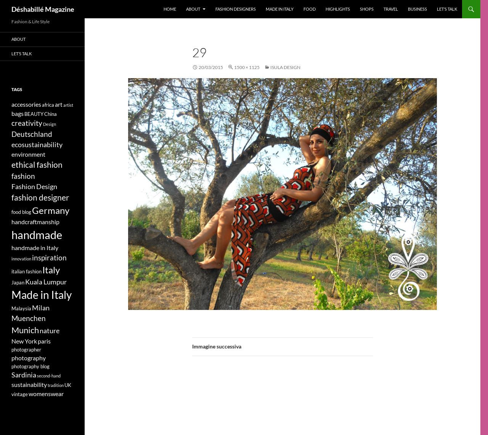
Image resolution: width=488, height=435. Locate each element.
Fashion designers (235, 8)
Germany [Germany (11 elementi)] (50, 210)
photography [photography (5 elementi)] (28, 357)
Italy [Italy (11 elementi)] (51, 269)
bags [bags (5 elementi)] (17, 113)
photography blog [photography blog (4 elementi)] (30, 366)
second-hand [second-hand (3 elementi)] (49, 375)
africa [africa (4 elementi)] (48, 105)
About (193, 8)
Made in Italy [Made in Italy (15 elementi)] (41, 295)
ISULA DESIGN (285, 67)
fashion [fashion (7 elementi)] (23, 176)
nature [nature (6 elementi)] (49, 331)
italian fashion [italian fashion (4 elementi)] (26, 271)
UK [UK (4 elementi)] (67, 385)
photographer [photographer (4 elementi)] (26, 350)
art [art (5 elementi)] (59, 104)
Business (417, 8)
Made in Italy (280, 8)
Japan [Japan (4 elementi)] (17, 282)
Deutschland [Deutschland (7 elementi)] (31, 134)
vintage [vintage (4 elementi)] (19, 394)
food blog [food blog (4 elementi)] (21, 212)
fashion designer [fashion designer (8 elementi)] (40, 197)
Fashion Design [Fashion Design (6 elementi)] (34, 187)
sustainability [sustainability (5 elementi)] (29, 384)
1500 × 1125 (247, 67)
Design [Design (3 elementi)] (49, 124)
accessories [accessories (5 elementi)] (26, 104)
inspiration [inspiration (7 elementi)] (49, 257)
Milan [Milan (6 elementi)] (41, 308)
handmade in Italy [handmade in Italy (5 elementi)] (34, 247)
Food (309, 8)
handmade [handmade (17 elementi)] (36, 234)
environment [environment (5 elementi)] (28, 154)
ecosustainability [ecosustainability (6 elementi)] (37, 145)
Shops (367, 8)
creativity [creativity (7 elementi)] (26, 123)
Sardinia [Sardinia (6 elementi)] (23, 375)
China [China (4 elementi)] (50, 114)
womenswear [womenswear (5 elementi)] (46, 393)
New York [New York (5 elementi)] (24, 341)
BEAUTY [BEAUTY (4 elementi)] (33, 114)
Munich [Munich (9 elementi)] (25, 330)
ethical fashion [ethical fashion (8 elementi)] (37, 164)
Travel (391, 8)
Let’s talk (447, 8)
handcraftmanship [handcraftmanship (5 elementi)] (35, 221)
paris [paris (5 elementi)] (44, 341)
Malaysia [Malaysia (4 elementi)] (21, 308)
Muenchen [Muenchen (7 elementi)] (28, 318)
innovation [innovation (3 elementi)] (21, 258)
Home (170, 8)
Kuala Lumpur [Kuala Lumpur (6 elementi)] (46, 282)
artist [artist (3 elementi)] (68, 105)
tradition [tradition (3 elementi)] (56, 385)
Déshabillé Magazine (42, 9)
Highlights (338, 8)
